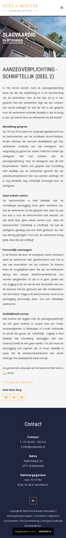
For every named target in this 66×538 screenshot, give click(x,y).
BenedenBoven (33, 525)
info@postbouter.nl (34, 446)
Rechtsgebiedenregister (20, 515)
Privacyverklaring (29, 520)
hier (5, 373)
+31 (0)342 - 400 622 (34, 442)
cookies (32, 531)
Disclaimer (40, 515)
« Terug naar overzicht (18, 382)
